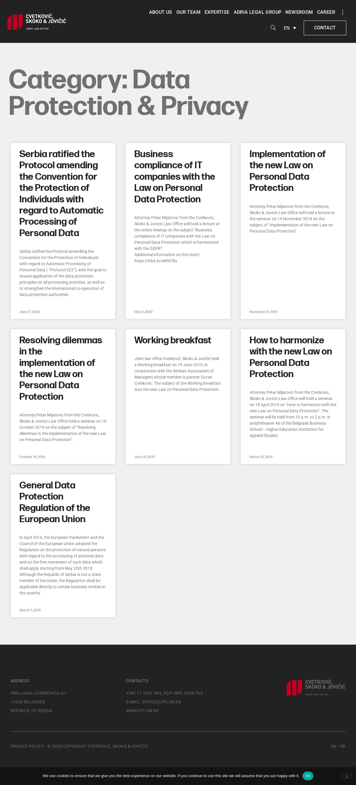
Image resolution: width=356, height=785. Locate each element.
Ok (307, 776)
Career (326, 12)
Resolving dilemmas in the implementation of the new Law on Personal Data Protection (60, 369)
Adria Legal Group (258, 12)
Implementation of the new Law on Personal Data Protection (288, 171)
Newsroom (299, 12)
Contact (325, 28)
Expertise (217, 12)
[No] (347, 775)
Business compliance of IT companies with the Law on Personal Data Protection (174, 177)
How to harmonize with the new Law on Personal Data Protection (291, 357)
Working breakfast (172, 340)
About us (160, 12)
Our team (188, 12)
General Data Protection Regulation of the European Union (54, 502)
